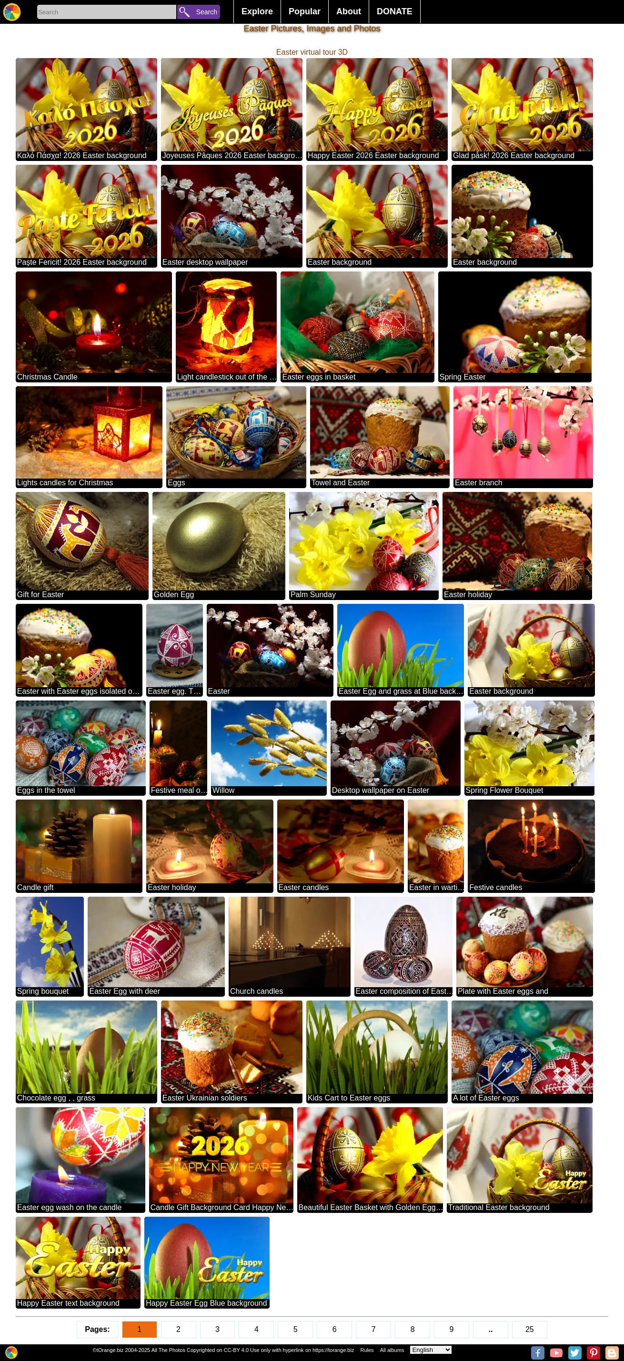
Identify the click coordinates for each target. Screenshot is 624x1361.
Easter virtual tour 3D (312, 52)
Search (206, 12)
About (348, 11)
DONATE (395, 11)
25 (529, 1329)
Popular (305, 11)
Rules (366, 1350)
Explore (257, 11)
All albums (392, 1350)
